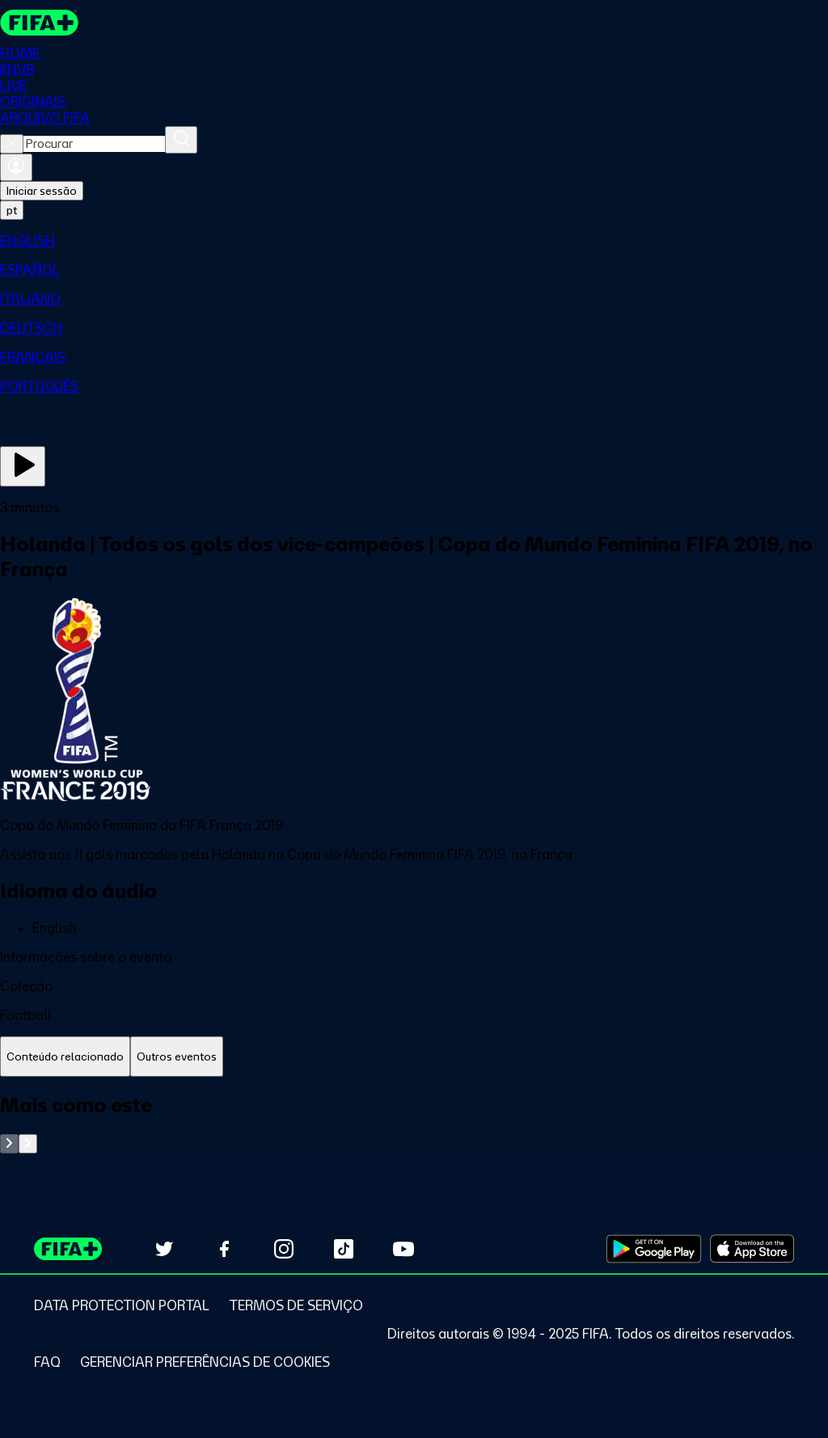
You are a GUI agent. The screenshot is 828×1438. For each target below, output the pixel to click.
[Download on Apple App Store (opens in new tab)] (752, 1249)
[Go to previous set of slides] (9, 1143)
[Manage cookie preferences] (205, 1362)
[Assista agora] (22, 466)
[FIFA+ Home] (39, 22)
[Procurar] (181, 140)
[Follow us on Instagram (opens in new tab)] (284, 1249)
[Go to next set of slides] (28, 1143)
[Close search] (11, 144)
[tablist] (414, 1056)
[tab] (65, 1056)
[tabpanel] (414, 1123)
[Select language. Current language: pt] (11, 210)
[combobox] (94, 144)
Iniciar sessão (41, 190)
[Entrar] (16, 167)
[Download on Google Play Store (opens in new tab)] (654, 1249)
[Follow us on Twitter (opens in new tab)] (164, 1249)
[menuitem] (414, 241)
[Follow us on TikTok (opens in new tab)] (343, 1249)
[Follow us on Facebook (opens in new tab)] (224, 1249)
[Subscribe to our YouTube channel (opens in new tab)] (403, 1249)
